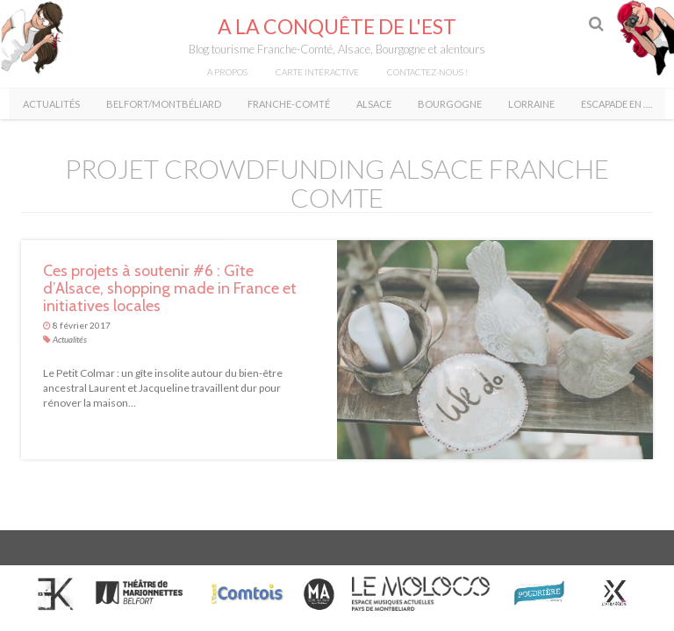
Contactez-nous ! (427, 72)
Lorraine (531, 104)
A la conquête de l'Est (337, 26)
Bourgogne (450, 104)
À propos (227, 72)
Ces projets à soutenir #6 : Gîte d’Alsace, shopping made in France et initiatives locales (170, 288)
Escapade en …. (616, 104)
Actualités (51, 104)
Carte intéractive (317, 72)
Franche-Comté (288, 104)
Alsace (373, 104)
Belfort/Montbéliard (163, 104)
